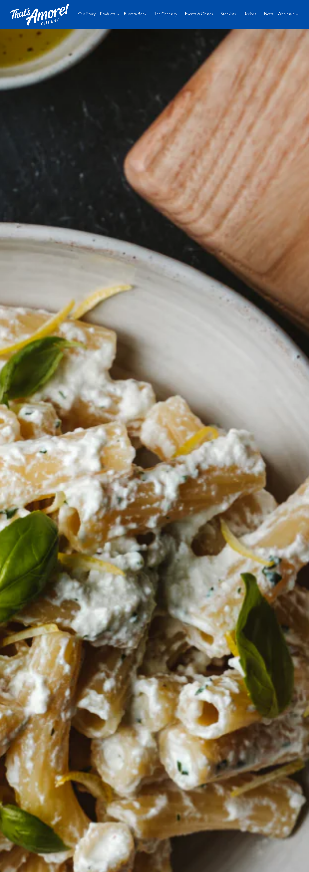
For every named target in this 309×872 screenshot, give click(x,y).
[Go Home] (39, 14)
